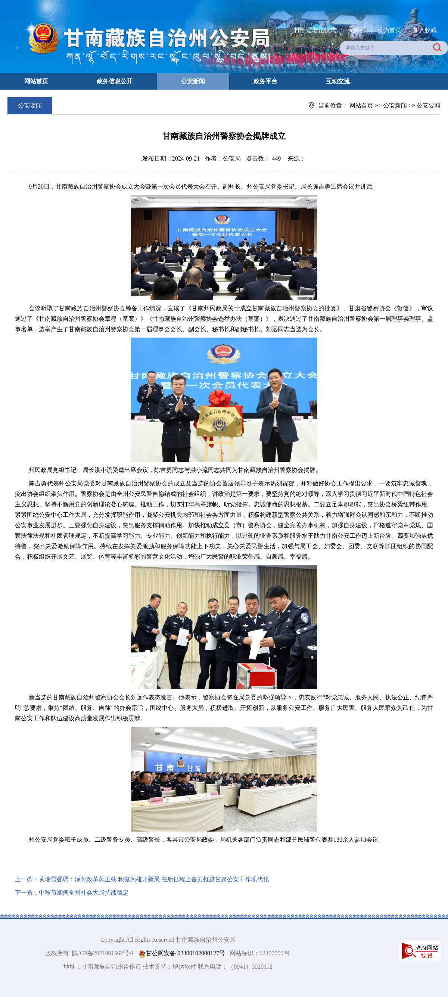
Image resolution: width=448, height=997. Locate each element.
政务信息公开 (115, 81)
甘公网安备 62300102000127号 (182, 953)
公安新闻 (193, 81)
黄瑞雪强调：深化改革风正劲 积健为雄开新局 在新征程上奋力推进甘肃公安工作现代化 (154, 879)
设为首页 (389, 30)
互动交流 (338, 81)
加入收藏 (425, 30)
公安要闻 (429, 105)
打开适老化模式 (315, 30)
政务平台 (265, 81)
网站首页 (36, 81)
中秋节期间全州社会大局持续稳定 (83, 892)
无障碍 (357, 30)
